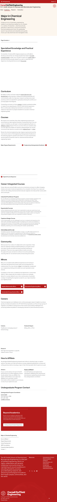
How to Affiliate (4, 439)
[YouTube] (37, 471)
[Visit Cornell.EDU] (54, 7)
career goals (31, 57)
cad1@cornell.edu (5, 399)
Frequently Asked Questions (7, 447)
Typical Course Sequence (9, 176)
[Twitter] (32, 471)
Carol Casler (4, 394)
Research (13, 9)
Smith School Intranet (48, 468)
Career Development (6, 443)
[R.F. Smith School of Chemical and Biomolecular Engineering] (20, 6)
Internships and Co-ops (7, 230)
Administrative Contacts (48, 457)
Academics (7, 9)
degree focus (26, 129)
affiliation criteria (5, 125)
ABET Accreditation (5, 445)
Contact (3, 449)
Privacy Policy (4, 500)
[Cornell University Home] (3, 493)
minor (33, 129)
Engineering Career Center (35, 234)
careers (20, 104)
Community (20, 9)
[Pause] (49, 498)
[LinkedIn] (34, 471)
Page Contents (5, 40)
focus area (23, 61)
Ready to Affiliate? (29, 369)
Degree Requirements (6, 441)
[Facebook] (29, 471)
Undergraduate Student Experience (13, 425)
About (1, 9)
